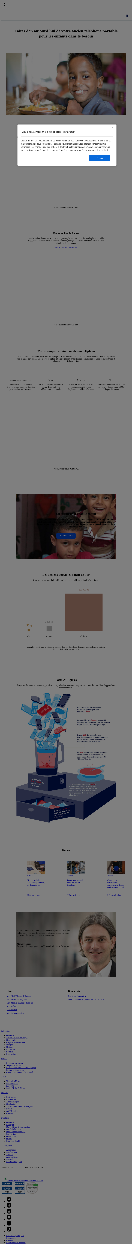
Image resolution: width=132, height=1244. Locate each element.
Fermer (99, 158)
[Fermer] (113, 127)
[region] (66, 145)
